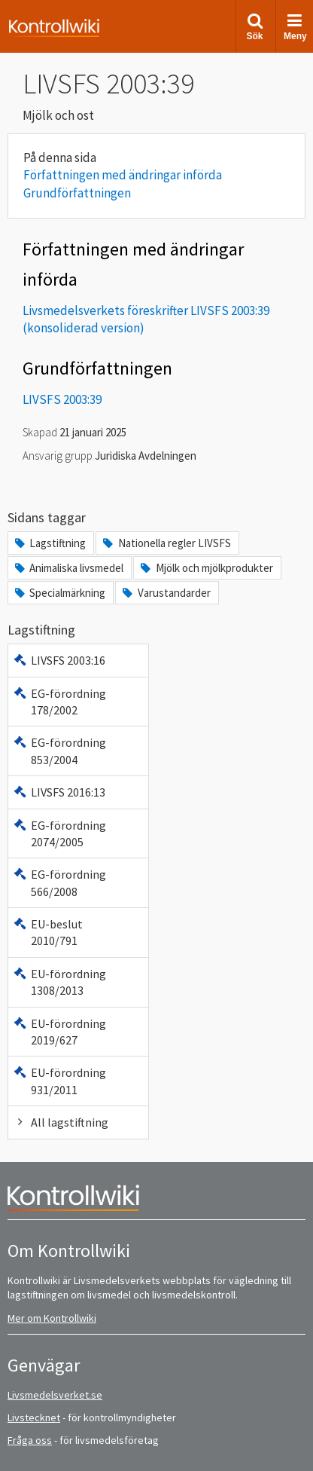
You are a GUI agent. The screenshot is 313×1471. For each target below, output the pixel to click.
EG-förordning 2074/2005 (59, 833)
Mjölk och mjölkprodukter (205, 568)
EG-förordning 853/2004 (59, 750)
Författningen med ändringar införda (122, 175)
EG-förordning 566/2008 (59, 882)
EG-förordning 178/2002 (59, 701)
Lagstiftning (49, 543)
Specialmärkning (59, 593)
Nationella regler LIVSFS (165, 543)
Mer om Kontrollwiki (52, 1318)
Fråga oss (30, 1440)
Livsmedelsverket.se (55, 1395)
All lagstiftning (60, 1122)
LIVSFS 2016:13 (59, 792)
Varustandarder (165, 593)
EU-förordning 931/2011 (59, 1080)
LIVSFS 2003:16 (59, 660)
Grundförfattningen (77, 193)
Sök (254, 26)
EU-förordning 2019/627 (59, 1031)
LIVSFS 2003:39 (62, 399)
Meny (295, 26)
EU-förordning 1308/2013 (59, 982)
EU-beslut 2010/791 (48, 932)
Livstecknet (34, 1417)
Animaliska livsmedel (68, 568)
